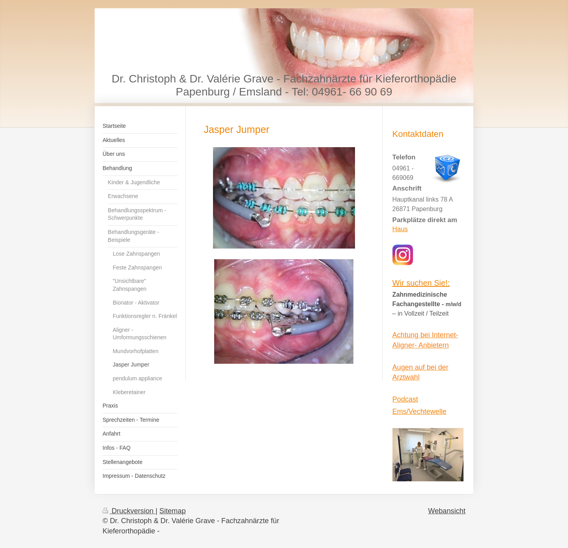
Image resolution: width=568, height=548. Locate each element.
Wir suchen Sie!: (421, 283)
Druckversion (129, 511)
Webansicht (446, 511)
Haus (400, 229)
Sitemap (172, 511)
